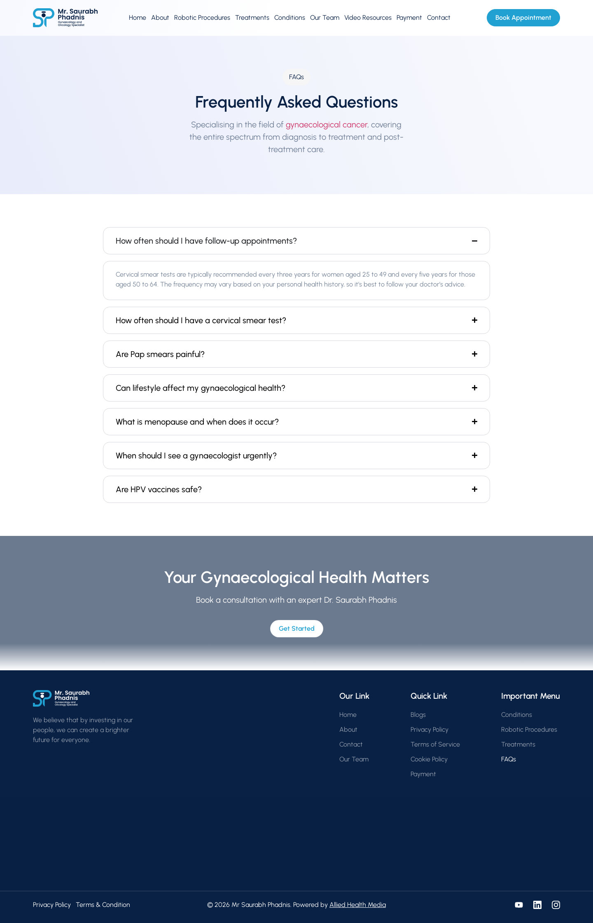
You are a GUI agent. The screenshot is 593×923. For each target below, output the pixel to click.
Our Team (324, 17)
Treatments (252, 17)
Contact (439, 17)
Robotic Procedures (202, 17)
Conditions (289, 17)
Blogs (418, 715)
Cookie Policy (429, 759)
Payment (409, 17)
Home (137, 17)
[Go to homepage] (65, 18)
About (160, 17)
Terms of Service (435, 744)
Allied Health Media (357, 905)
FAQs (508, 759)
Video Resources (368, 17)
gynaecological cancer (326, 124)
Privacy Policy (429, 729)
